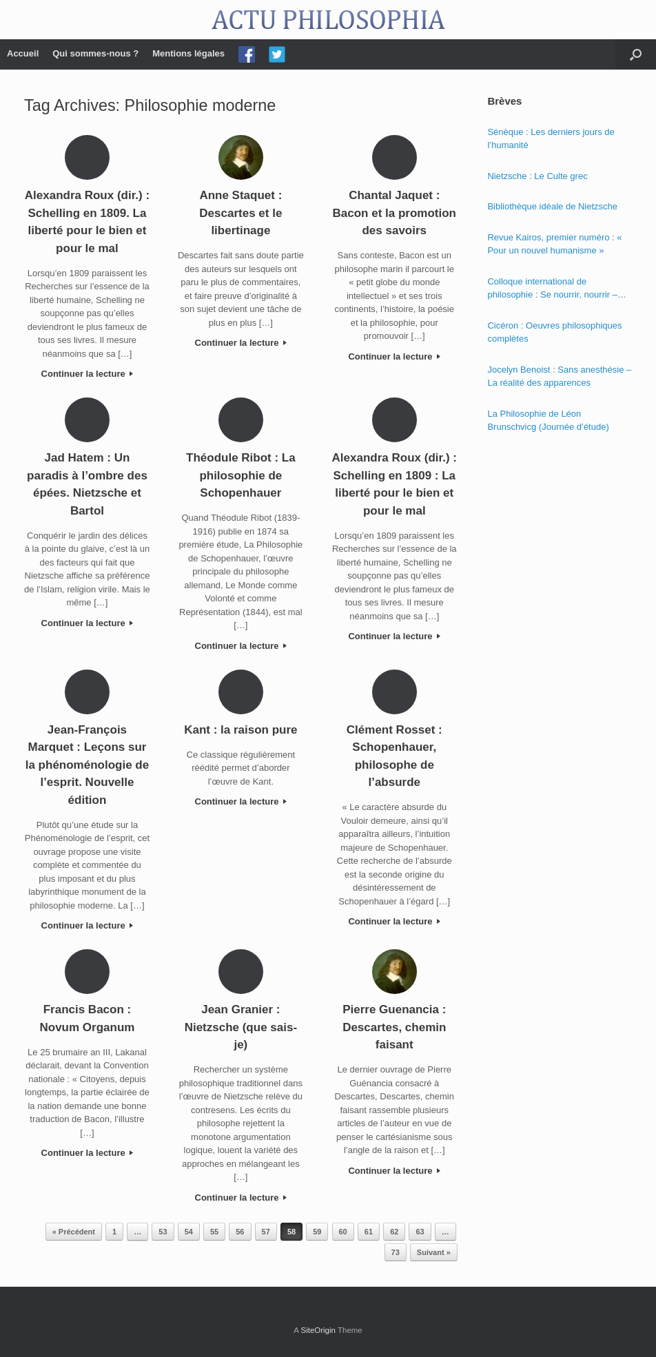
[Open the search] (635, 54)
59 (317, 1231)
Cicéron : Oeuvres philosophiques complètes (554, 332)
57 (266, 1231)
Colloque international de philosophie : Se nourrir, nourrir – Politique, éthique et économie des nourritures (555, 289)
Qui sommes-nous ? (95, 53)
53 (162, 1231)
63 (420, 1231)
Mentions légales (188, 53)
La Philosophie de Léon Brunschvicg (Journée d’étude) (547, 420)
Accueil (23, 53)
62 (394, 1231)
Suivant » (434, 1252)
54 (189, 1231)
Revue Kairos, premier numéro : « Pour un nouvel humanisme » (554, 244)
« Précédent (73, 1231)
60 (343, 1231)
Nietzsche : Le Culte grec (537, 176)
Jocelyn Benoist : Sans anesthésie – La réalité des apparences (559, 376)
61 (369, 1231)
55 (214, 1231)
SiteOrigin (318, 1330)
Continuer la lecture (87, 374)
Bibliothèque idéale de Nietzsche (552, 206)
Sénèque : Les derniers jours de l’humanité (550, 139)
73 (395, 1252)
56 (240, 1231)
